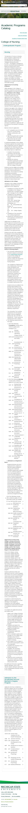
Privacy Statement (5, 796)
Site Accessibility (16, 796)
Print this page (23, 32)
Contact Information (6, 794)
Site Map (15, 794)
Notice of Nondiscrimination (7, 801)
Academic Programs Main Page (19, 38)
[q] (14, 5)
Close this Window (22, 35)
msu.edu (15, 799)
